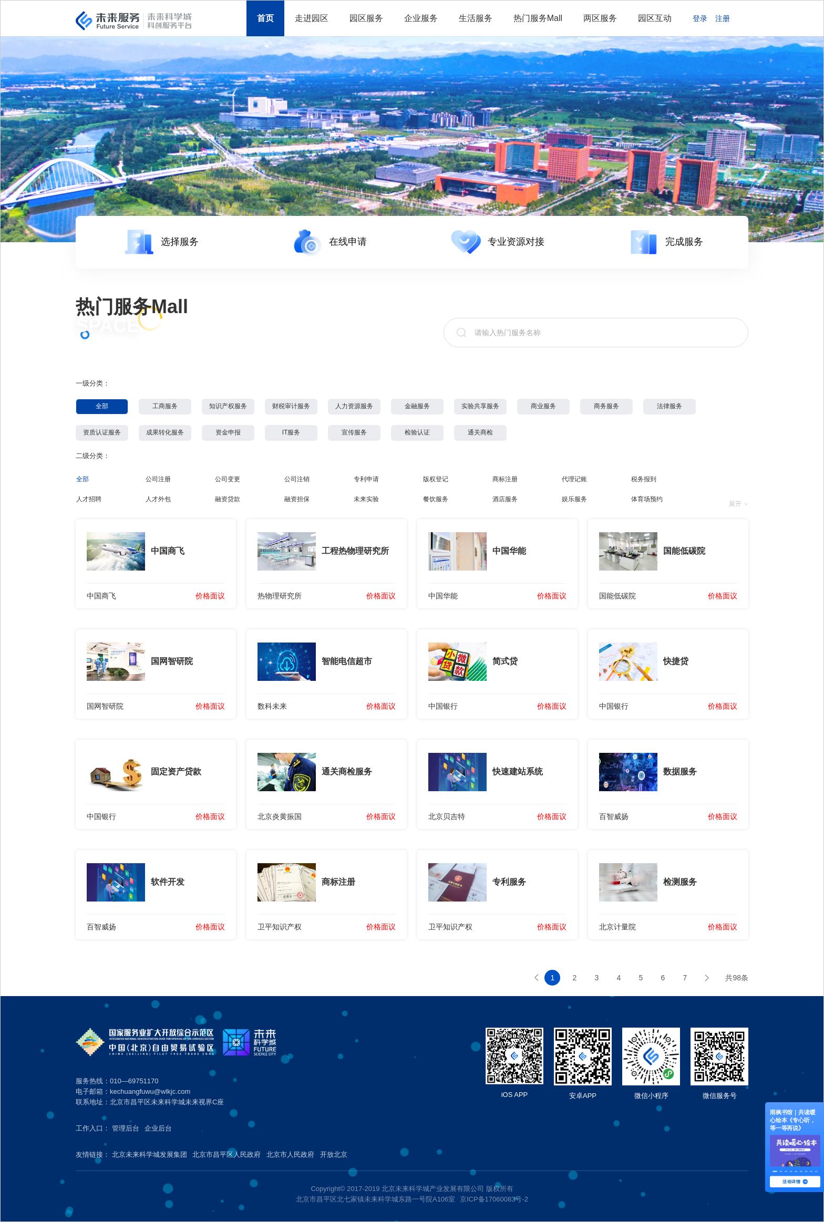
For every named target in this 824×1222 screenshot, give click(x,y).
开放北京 (333, 1154)
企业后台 (158, 1128)
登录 (700, 18)
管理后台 (125, 1128)
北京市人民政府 (290, 1154)
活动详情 (794, 1181)
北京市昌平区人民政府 (226, 1154)
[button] (774, 1171)
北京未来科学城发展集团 (149, 1154)
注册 (722, 18)
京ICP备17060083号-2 (494, 1199)
